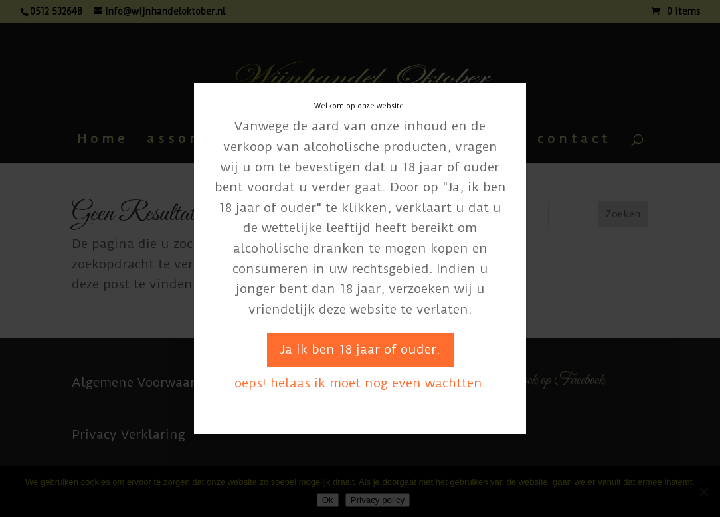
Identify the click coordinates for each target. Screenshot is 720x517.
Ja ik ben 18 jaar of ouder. (360, 349)
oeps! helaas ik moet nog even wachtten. (360, 383)
